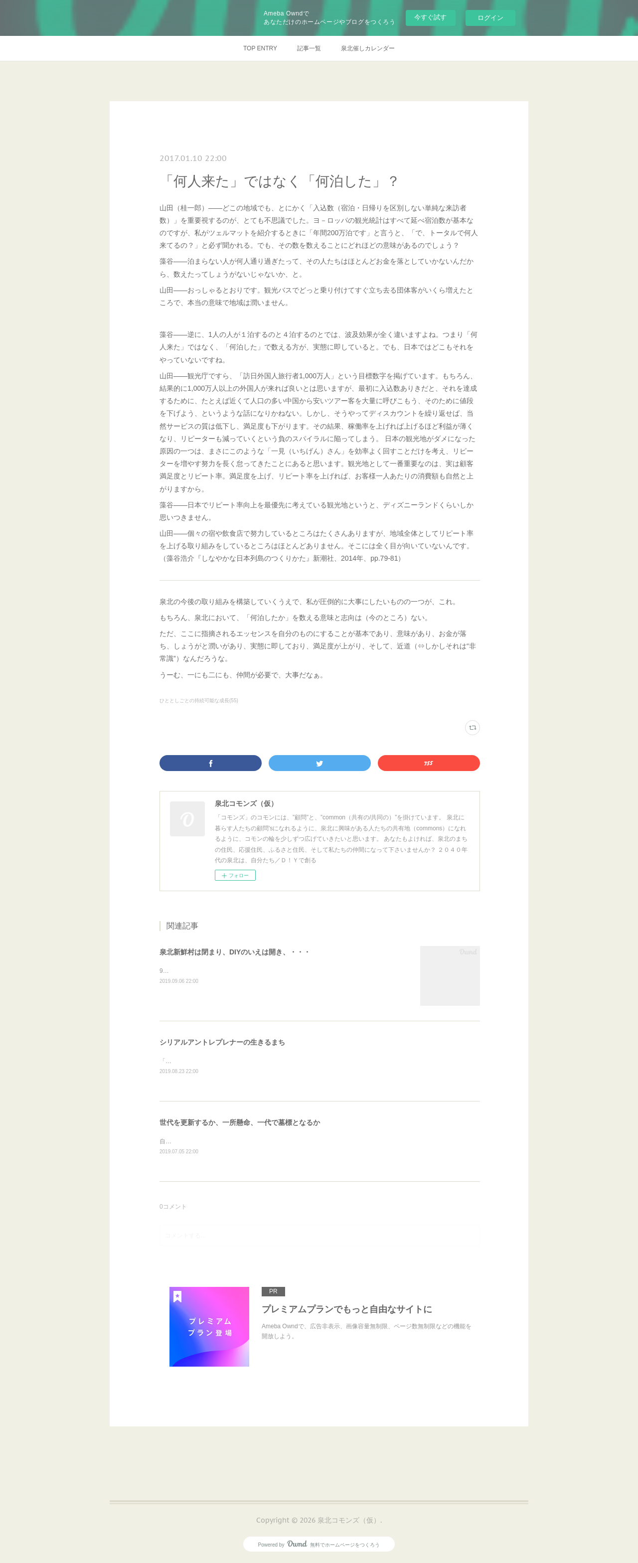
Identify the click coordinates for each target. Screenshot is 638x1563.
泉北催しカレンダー (368, 48)
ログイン (490, 17)
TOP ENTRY (260, 48)
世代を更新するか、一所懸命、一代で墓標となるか (240, 1123)
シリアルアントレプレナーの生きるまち (222, 1042)
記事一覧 (309, 48)
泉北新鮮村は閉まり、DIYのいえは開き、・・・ (235, 952)
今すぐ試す (430, 17)
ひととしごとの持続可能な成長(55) (199, 700)
